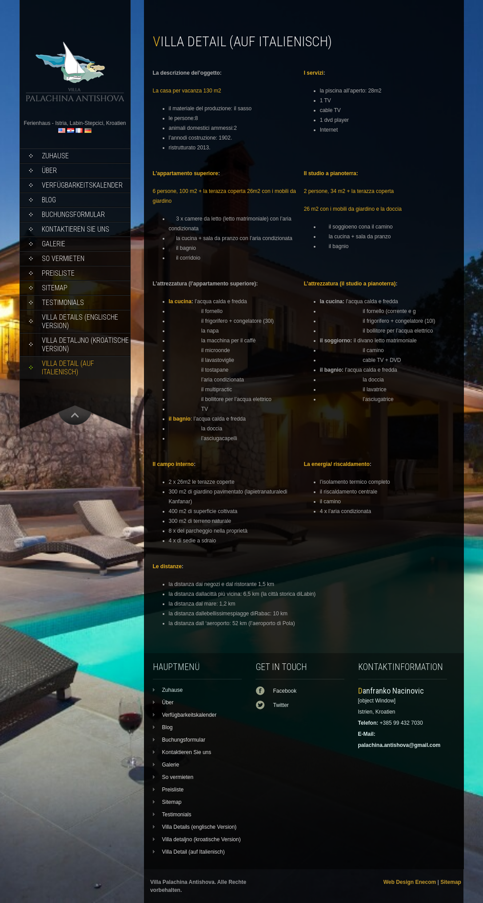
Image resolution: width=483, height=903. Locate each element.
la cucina (180, 301)
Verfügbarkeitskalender (82, 185)
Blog (49, 200)
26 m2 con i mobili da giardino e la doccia (353, 209)
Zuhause (55, 156)
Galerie (53, 244)
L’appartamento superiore (185, 173)
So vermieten (63, 258)
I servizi (313, 73)
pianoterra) (382, 284)
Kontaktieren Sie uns (75, 229)
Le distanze (167, 566)
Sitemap (55, 288)
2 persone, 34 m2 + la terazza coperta (349, 191)
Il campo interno (173, 464)
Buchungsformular (73, 214)
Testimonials (63, 302)
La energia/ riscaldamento (337, 464)
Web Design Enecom (409, 882)
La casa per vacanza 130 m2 (187, 91)
